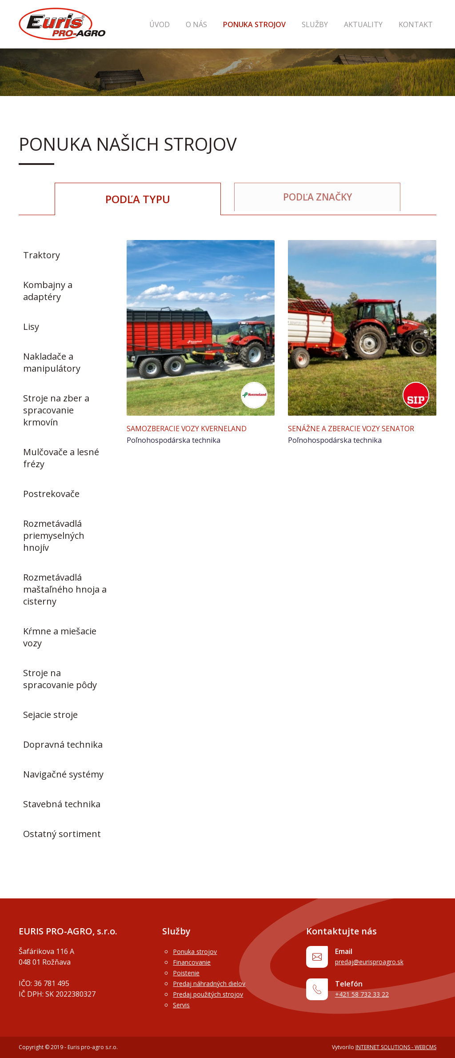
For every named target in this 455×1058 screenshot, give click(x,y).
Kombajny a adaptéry (47, 291)
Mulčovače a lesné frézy (61, 458)
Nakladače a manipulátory (51, 362)
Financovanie (194, 962)
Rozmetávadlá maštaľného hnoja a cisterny (65, 589)
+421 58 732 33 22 (368, 999)
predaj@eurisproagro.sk (378, 963)
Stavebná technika (61, 804)
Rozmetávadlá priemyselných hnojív (53, 535)
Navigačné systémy (63, 774)
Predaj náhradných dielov (215, 983)
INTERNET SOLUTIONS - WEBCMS (395, 1047)
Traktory (41, 255)
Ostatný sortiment (62, 834)
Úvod (198, 24)
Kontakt (419, 24)
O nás (228, 24)
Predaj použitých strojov (213, 994)
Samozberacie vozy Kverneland (194, 428)
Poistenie (188, 973)
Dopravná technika (63, 744)
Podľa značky (317, 199)
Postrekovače (51, 494)
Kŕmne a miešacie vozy (59, 637)
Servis (183, 1005)
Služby (332, 24)
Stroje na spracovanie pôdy (60, 679)
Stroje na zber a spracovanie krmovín (56, 410)
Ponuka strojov (279, 24)
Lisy (31, 327)
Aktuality (374, 24)
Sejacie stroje (50, 715)
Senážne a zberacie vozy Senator (359, 428)
